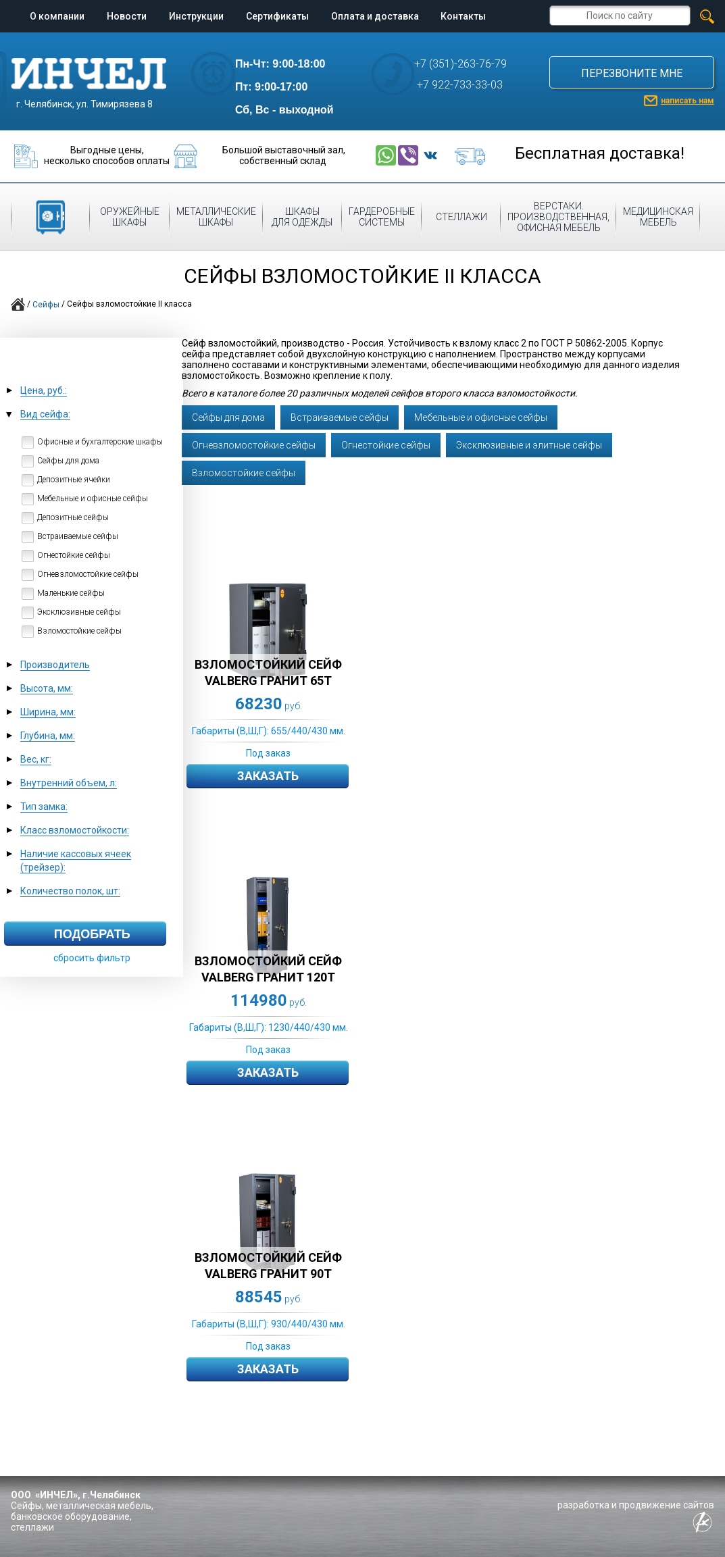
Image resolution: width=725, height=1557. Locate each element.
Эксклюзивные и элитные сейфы (529, 445)
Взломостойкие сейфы (243, 472)
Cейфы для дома (228, 417)
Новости (127, 16)
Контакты (463, 16)
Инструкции (196, 16)
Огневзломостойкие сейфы (254, 445)
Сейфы (45, 304)
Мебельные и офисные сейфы (480, 417)
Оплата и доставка (375, 16)
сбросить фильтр (91, 957)
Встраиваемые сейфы (340, 417)
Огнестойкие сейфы (385, 445)
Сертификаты (277, 16)
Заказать (268, 776)
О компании (57, 16)
